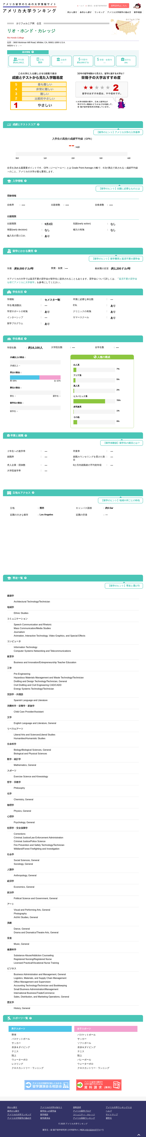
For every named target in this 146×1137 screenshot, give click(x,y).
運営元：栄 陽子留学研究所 (96, 6)
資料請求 (77, 1107)
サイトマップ (112, 1114)
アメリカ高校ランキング (84, 1118)
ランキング (100, 12)
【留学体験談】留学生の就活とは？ (121, 443)
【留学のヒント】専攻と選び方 (124, 585)
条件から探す (86, 12)
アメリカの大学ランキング (19, 1114)
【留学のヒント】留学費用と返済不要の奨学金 (116, 258)
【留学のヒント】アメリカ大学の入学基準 (118, 132)
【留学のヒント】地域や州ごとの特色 (120, 500)
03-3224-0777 (92, 1130)
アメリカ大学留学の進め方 (119, 12)
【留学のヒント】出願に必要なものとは (119, 188)
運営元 (109, 1118)
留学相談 (138, 12)
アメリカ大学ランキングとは (119, 1107)
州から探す (72, 12)
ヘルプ (81, 6)
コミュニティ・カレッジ (84, 1114)
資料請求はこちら (119, 5)
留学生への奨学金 (48, 1111)
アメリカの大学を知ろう (51, 1107)
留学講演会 (45, 1118)
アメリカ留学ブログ (82, 1111)
